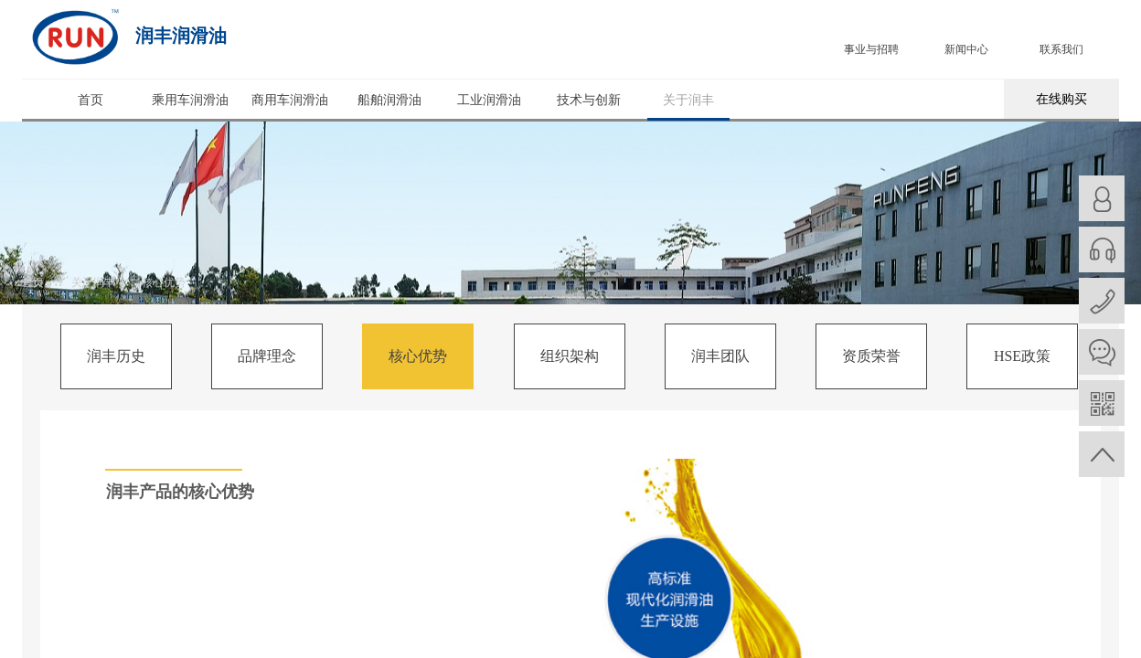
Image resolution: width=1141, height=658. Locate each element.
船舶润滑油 (389, 100)
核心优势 (164, 282)
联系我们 (1061, 49)
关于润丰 (688, 100)
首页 (90, 100)
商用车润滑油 (289, 100)
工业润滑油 (489, 100)
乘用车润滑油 (190, 100)
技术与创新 (589, 100)
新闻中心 (966, 49)
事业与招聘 (871, 49)
